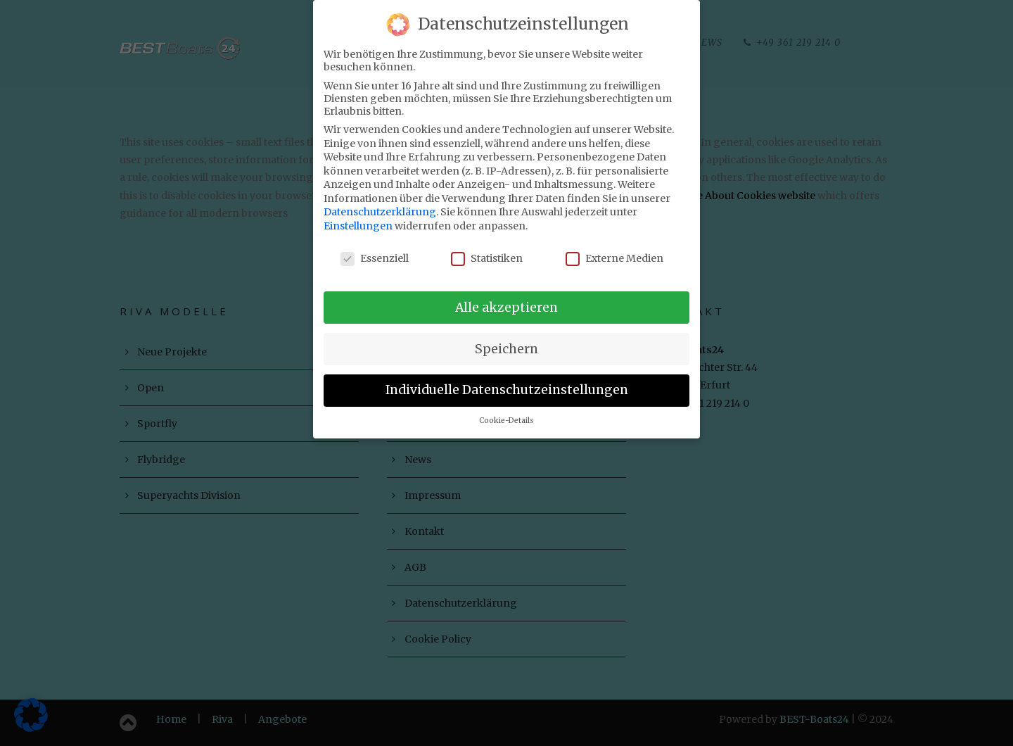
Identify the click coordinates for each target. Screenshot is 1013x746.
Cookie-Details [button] (506, 412)
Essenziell (374, 249)
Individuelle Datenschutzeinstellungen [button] (507, 381)
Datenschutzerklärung (380, 203)
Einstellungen (358, 216)
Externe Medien (614, 249)
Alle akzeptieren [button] (506, 298)
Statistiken (487, 249)
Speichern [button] (506, 340)
